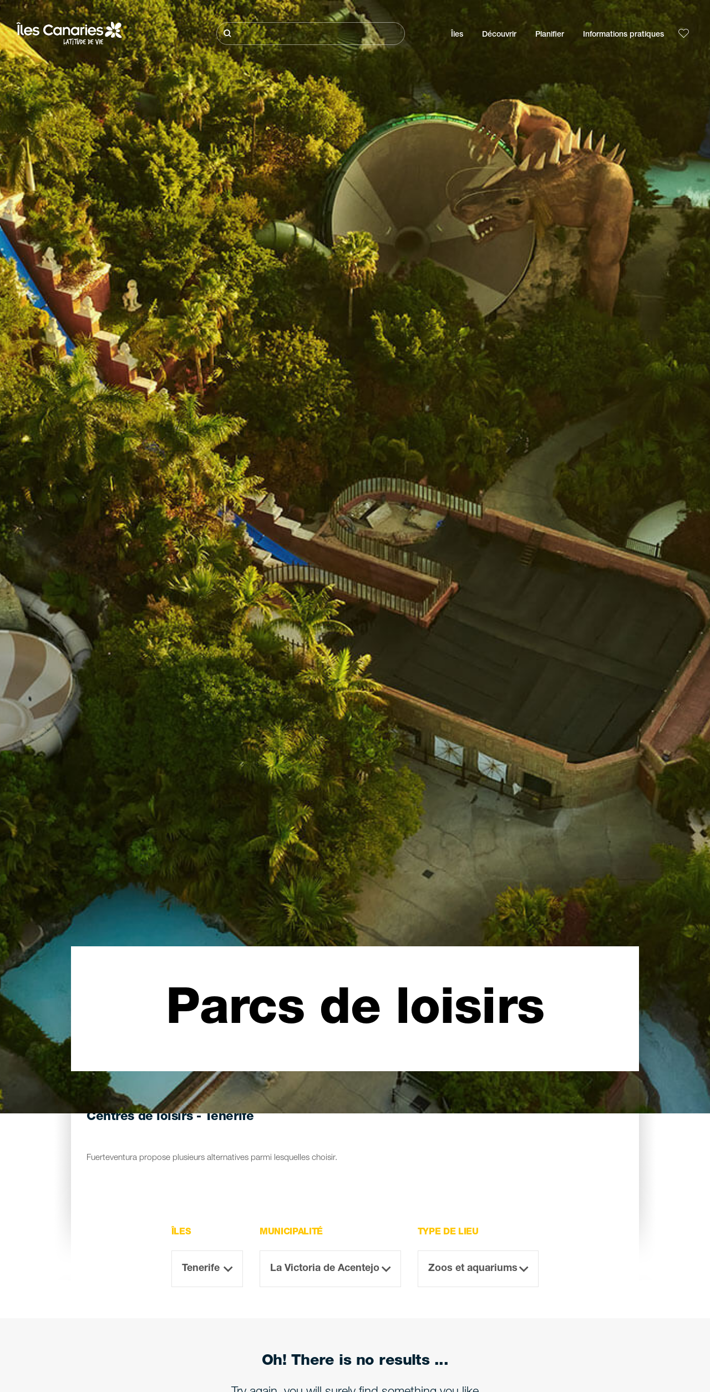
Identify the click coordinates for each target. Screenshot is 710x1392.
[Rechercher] (310, 33)
